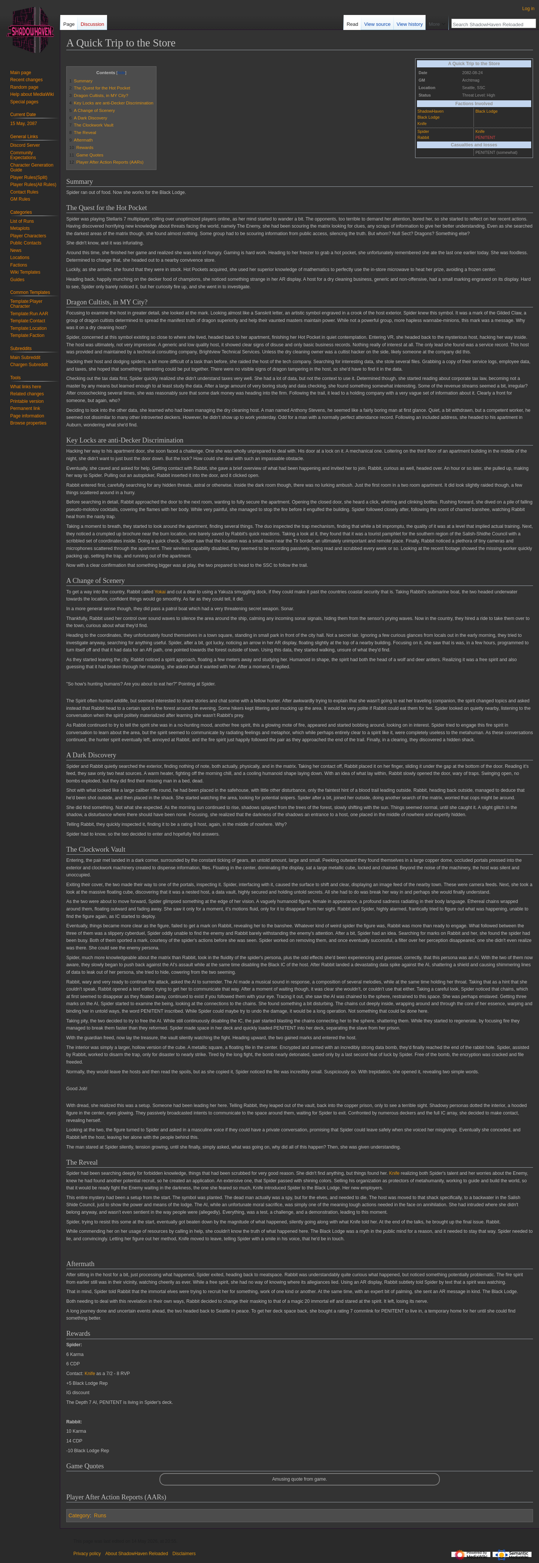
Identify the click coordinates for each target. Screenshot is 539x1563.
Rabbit (423, 137)
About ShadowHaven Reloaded (136, 1553)
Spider (423, 131)
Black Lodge (428, 117)
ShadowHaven (430, 111)
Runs (100, 1515)
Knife (422, 123)
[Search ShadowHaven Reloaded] (489, 24)
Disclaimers (184, 1553)
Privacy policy (87, 1553)
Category (79, 1515)
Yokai (160, 592)
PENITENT (485, 137)
